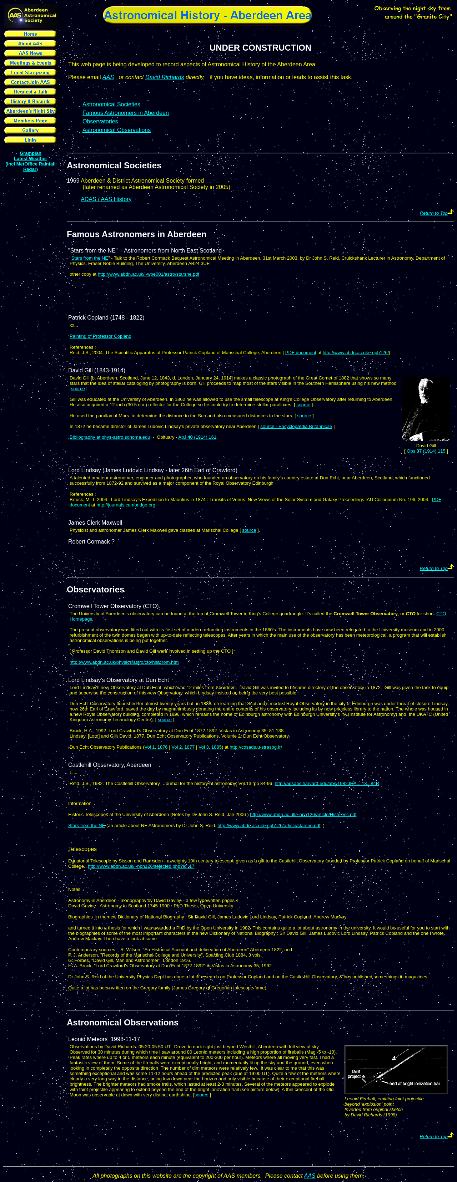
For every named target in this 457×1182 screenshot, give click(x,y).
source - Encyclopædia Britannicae (296, 426)
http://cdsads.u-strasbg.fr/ (256, 747)
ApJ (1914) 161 (197, 437)
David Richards (164, 77)
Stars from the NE (89, 258)
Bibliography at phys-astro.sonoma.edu (110, 437)
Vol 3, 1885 (210, 747)
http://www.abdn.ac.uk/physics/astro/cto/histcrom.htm (124, 662)
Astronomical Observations (123, 1022)
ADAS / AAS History (106, 199)
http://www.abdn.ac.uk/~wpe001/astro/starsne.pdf (148, 274)
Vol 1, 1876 (156, 747)
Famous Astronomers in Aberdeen (125, 113)
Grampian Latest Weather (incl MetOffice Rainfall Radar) (30, 161)
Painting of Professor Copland (100, 336)
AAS (108, 77)
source (78, 388)
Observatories (100, 121)
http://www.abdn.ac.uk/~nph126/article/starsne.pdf (268, 825)
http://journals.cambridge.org (125, 505)
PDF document (300, 352)
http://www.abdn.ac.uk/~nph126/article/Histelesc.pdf (303, 814)
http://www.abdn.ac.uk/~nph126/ (356, 352)
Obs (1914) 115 (426, 451)
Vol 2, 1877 (183, 747)
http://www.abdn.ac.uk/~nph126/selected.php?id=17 (141, 866)
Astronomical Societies (114, 165)
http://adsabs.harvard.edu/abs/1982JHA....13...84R (327, 783)
